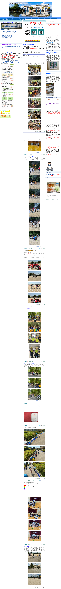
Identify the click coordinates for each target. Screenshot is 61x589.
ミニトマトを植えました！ (31, 425)
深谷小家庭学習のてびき (22, 19)
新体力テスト (30, 544)
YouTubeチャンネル (4, 29)
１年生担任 (43, 248)
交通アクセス (15, 19)
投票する (38, 131)
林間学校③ (30, 154)
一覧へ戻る (53, 199)
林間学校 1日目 (31, 361)
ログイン (59, 0)
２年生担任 (43, 425)
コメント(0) (43, 131)
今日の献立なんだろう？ (51, 174)
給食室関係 (3, 19)
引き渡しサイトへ (41, 36)
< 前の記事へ (47, 199)
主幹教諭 (44, 154)
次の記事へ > (58, 199)
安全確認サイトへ (34, 36)
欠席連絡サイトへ (27, 36)
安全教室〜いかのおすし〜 (31, 480)
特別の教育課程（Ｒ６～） (9, 19)
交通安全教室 (30, 248)
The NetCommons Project (58, 588)
